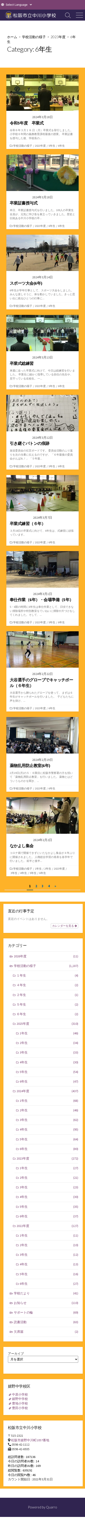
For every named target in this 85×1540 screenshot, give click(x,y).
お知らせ (46, 1303)
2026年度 (46, 956)
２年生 (47, 995)
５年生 (47, 1004)
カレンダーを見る (64, 925)
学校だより (46, 1293)
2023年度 (58, 37)
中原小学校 (20, 1394)
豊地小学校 (20, 1403)
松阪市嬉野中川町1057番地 (30, 1440)
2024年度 (47, 1091)
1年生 (38, 868)
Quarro (51, 1507)
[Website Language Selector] (19, 5)
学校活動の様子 (34, 37)
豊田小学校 (20, 1408)
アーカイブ (16, 1353)
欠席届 (46, 1331)
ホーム (12, 37)
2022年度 (47, 1226)
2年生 (47, 868)
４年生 (47, 985)
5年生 (52, 145)
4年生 (23, 873)
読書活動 (46, 1322)
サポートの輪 (46, 1312)
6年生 (61, 145)
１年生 (47, 975)
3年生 (14, 873)
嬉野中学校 (20, 1399)
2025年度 (47, 1023)
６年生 (47, 1014)
